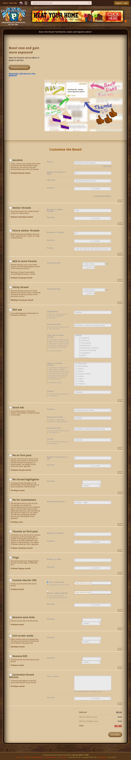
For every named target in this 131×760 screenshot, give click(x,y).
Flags (15, 557)
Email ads (18, 407)
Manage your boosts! (19, 67)
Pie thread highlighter (25, 479)
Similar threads (21, 207)
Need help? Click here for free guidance (22, 74)
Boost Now (115, 735)
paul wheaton (101, 757)
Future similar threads (25, 230)
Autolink (17, 160)
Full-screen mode (22, 635)
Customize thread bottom (21, 676)
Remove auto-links (23, 617)
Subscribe (13, 3)
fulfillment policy (51, 757)
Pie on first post (22, 455)
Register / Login (122, 3)
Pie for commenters (24, 499)
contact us (18, 757)
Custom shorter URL (24, 580)
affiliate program (38, 757)
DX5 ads (17, 309)
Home (5, 3)
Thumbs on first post (25, 531)
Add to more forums (24, 261)
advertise (27, 757)
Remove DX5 (19, 656)
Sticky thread (20, 287)
